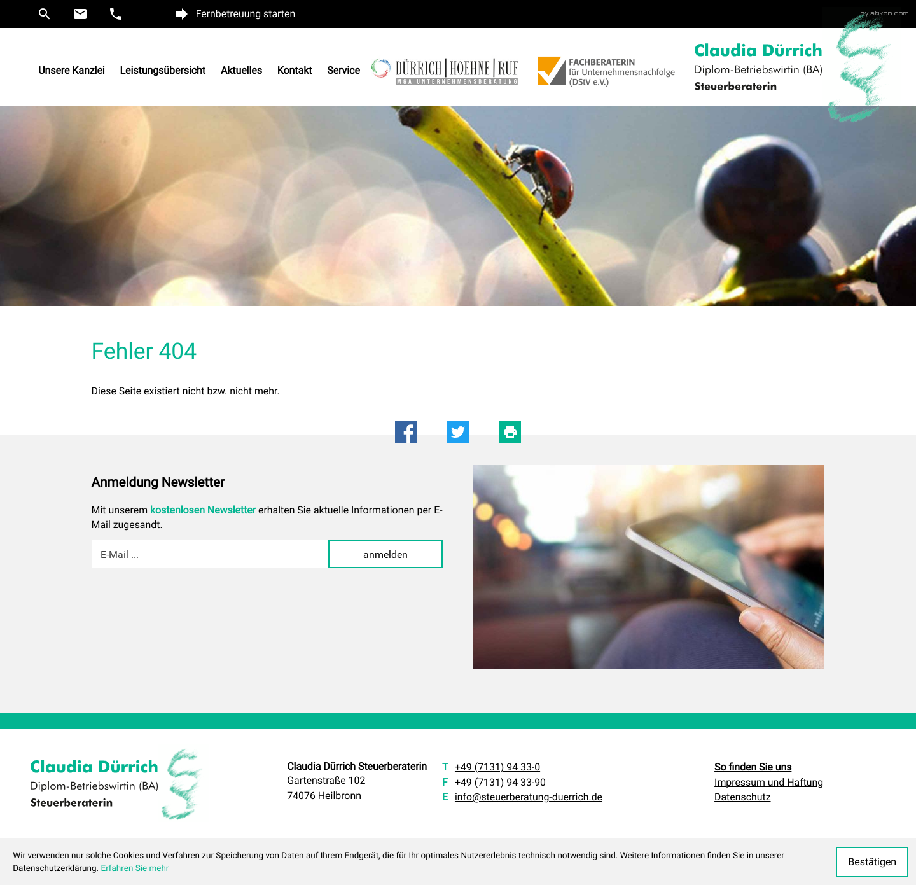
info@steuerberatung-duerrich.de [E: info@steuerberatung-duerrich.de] (528, 797)
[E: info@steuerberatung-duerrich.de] (80, 14)
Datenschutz (742, 797)
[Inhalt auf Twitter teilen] (458, 432)
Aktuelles (241, 71)
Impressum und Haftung (768, 782)
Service (343, 71)
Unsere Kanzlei (71, 71)
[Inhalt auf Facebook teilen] (405, 432)
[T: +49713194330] (497, 767)
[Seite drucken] (510, 432)
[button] (45, 14)
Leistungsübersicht (163, 71)
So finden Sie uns (752, 767)
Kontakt (294, 71)
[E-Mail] (210, 554)
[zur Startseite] (758, 67)
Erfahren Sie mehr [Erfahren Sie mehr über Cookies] (135, 868)
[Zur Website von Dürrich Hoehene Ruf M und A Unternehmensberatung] (452, 79)
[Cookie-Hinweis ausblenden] (872, 862)
